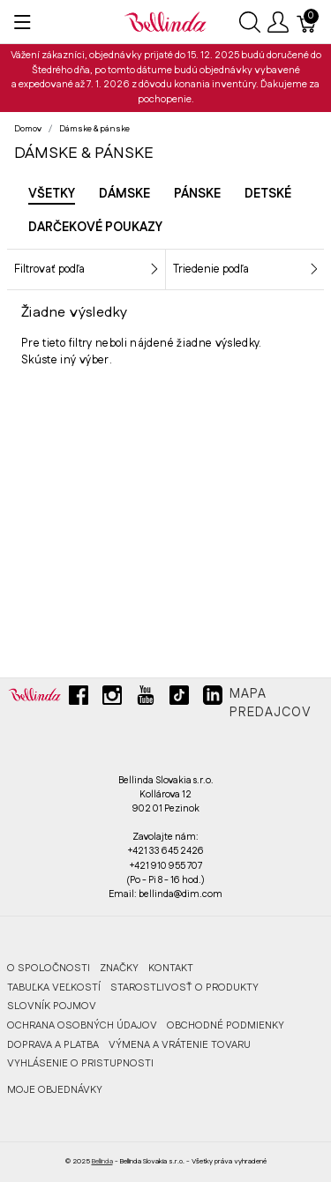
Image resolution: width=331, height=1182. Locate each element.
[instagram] (112, 702)
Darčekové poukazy (95, 227)
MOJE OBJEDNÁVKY (54, 1089)
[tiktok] (179, 702)
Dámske (124, 194)
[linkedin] (212, 702)
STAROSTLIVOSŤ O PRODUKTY (184, 987)
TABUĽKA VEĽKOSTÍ (54, 987)
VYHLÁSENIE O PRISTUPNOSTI (80, 1063)
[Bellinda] (165, 21)
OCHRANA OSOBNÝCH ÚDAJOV (82, 1025)
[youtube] (145, 702)
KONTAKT (170, 968)
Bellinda (102, 1161)
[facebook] (78, 702)
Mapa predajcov (270, 703)
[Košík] (307, 22)
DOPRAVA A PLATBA (53, 1044)
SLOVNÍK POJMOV (51, 1006)
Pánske (197, 194)
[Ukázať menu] (22, 22)
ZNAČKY (119, 968)
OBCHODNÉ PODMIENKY (225, 1025)
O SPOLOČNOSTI (48, 968)
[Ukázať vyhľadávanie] (249, 22)
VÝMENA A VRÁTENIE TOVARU (180, 1044)
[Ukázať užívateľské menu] (278, 22)
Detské (267, 194)
